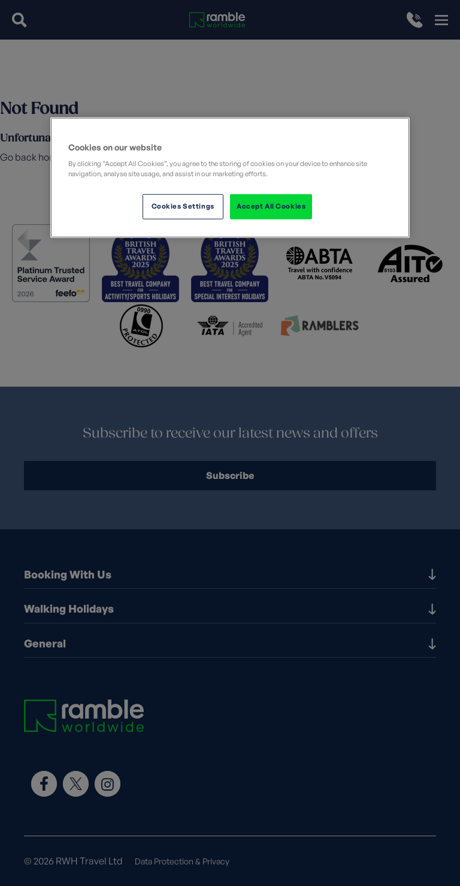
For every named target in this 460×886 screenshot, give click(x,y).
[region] (230, 177)
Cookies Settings (183, 206)
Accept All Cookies (271, 206)
